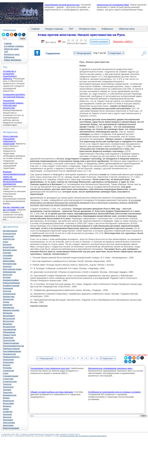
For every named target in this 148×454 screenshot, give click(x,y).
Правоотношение (11, 343)
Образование (9, 332)
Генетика (7, 253)
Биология (7, 244)
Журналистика (9, 263)
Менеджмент (9, 316)
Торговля (7, 390)
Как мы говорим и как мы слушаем (13, 208)
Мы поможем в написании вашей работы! (93, 436)
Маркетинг (8, 305)
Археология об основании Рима (113, 4)
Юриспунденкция (11, 428)
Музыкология (9, 327)
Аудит (5, 242)
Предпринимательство (13, 346)
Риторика (7, 368)
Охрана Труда (9, 335)
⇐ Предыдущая (82, 53)
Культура (7, 291)
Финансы (7, 406)
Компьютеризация (11, 283)
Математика (8, 307)
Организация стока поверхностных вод (50, 368)
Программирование (12, 351)
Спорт (5, 373)
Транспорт (7, 392)
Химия (6, 409)
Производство (9, 354)
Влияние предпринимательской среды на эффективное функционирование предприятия (14, 177)
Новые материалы (12, 60)
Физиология (8, 400)
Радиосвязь (8, 362)
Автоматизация (10, 231)
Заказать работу (123, 41)
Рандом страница (54, 29)
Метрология (8, 321)
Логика (6, 302)
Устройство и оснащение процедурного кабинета (10, 75)
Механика (7, 324)
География (8, 255)
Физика (6, 398)
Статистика (8, 379)
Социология (8, 370)
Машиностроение (11, 310)
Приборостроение (11, 348)
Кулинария (8, 288)
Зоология (7, 266)
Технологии (8, 387)
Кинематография (11, 280)
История (7, 277)
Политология (9, 340)
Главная (8, 43)
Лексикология (9, 294)
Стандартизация (10, 376)
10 (91, 358)
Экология (7, 417)
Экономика (8, 420)
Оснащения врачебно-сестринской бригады (14, 95)
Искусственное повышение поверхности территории (10, 140)
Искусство (7, 274)
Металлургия (9, 318)
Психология (8, 359)
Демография (9, 261)
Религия (6, 365)
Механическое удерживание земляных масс (110, 368)
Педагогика (8, 337)
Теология (7, 384)
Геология (7, 258)
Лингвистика (8, 296)
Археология (8, 236)
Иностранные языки (12, 269)
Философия (8, 403)
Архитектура (8, 239)
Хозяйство (7, 411)
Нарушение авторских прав (69, 436)
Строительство (10, 381)
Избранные (9, 57)
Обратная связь (11, 49)
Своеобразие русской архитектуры (62, 4)
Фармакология (9, 395)
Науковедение (9, 329)
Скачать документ (99, 42)
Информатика (9, 272)
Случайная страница (14, 46)
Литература (8, 299)
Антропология (9, 233)
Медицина (7, 313)
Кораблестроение (11, 285)
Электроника (9, 422)
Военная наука (10, 250)
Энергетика (8, 425)
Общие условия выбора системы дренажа (51, 392)
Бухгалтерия (8, 247)
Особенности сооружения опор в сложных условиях (114, 392)
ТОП (6, 51)
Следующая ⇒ (116, 53)
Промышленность (11, 357)
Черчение (7, 414)
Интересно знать (12, 54)
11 (97, 358)
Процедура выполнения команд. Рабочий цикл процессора (13, 104)
